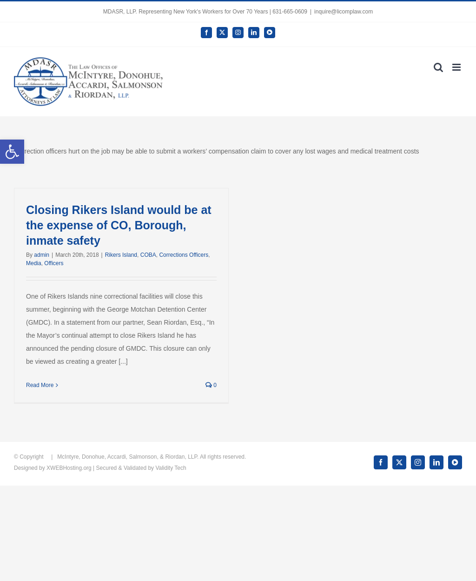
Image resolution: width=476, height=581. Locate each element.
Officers (53, 263)
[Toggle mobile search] (438, 67)
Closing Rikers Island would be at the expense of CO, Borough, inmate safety (119, 225)
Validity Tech (170, 468)
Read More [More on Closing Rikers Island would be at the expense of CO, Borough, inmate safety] (39, 385)
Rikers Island (121, 255)
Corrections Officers (183, 255)
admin (41, 255)
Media (33, 263)
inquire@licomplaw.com (343, 11)
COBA (148, 255)
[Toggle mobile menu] (457, 67)
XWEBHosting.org (69, 468)
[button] (12, 152)
